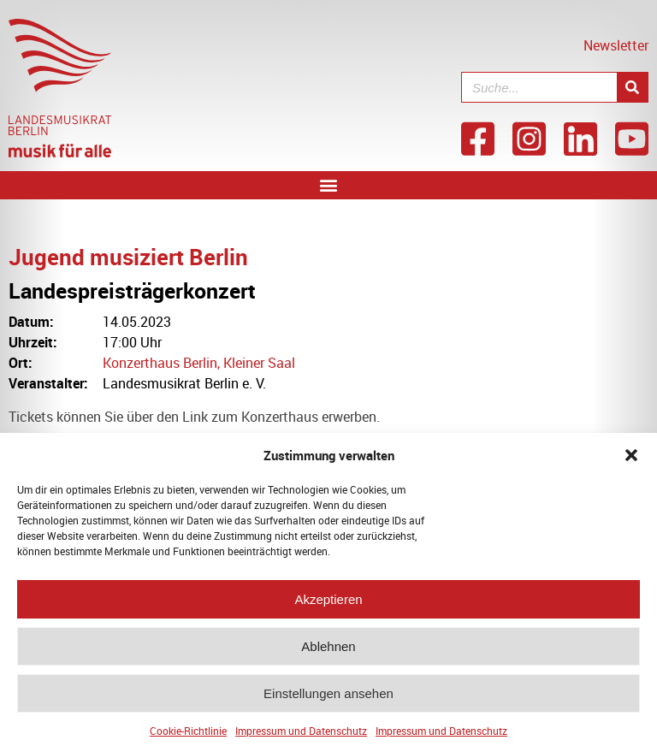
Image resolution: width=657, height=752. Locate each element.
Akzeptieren (328, 604)
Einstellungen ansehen (328, 698)
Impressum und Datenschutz (301, 736)
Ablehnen (328, 651)
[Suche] (632, 87)
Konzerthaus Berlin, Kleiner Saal (199, 362)
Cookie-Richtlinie (188, 736)
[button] (631, 460)
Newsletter (615, 45)
